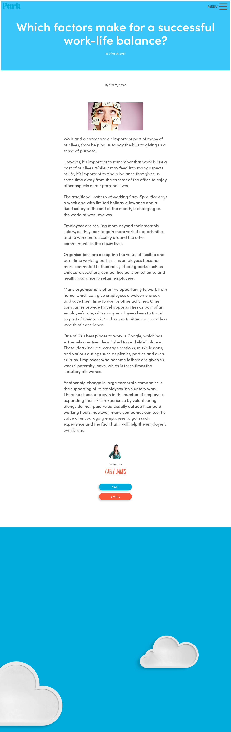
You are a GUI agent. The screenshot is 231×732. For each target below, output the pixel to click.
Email (115, 496)
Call (115, 487)
